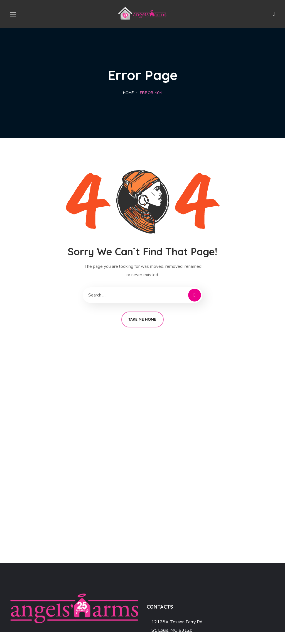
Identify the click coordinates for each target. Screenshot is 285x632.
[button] (274, 14)
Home (128, 92)
